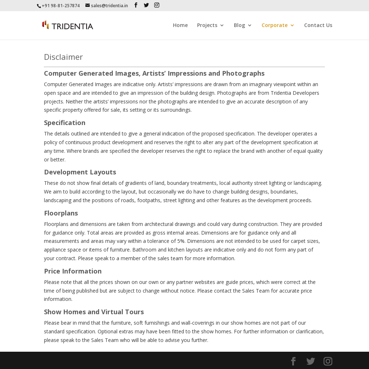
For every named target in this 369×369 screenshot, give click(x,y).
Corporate (275, 25)
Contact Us (318, 25)
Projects (207, 25)
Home (180, 25)
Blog (239, 25)
